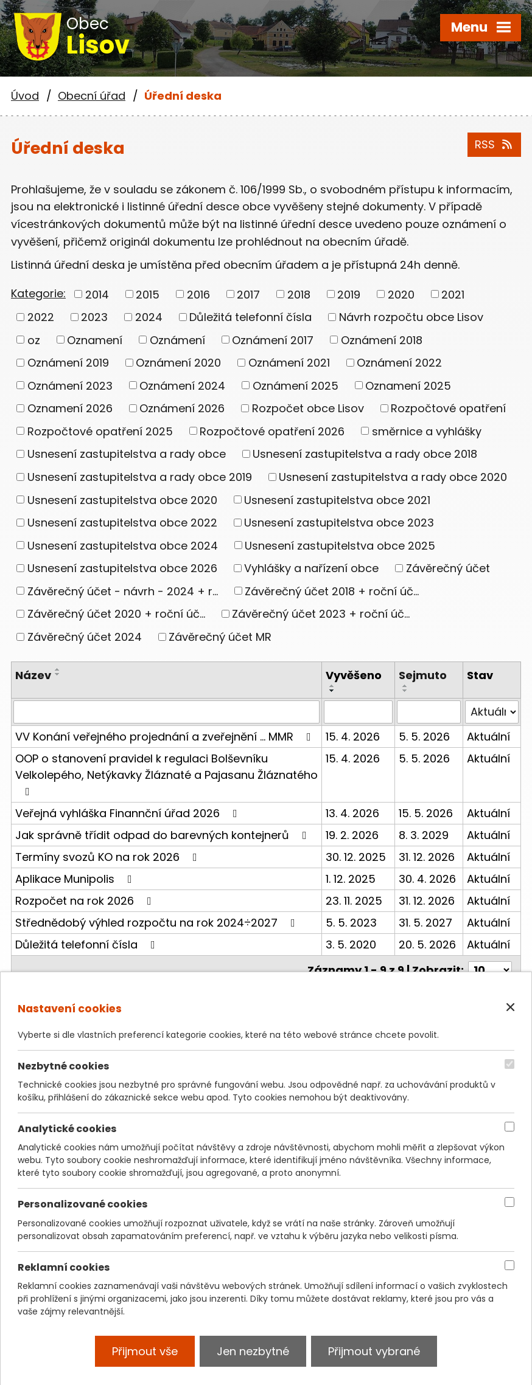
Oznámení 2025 (295, 385)
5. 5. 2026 (424, 736)
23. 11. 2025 (354, 900)
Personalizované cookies (83, 1204)
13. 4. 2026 (352, 813)
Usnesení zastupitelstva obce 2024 (122, 545)
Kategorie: (38, 293)
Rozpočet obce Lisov (308, 408)
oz (33, 339)
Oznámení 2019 (68, 362)
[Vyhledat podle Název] (166, 712)
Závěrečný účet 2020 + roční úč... (116, 613)
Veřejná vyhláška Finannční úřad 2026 (128, 813)
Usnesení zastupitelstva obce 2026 (122, 568)
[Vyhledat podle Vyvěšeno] (358, 712)
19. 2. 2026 (352, 835)
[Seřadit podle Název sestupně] (58, 674)
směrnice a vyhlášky (426, 430)
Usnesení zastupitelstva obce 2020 (122, 499)
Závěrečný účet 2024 (84, 636)
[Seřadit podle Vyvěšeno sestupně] (332, 690)
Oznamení (94, 339)
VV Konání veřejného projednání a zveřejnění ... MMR (165, 736)
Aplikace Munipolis (76, 878)
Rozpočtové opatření (448, 408)
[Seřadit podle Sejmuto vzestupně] (405, 685)
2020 (401, 294)
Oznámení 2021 (289, 362)
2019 (348, 294)
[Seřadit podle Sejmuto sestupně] (405, 690)
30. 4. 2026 (427, 878)
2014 (97, 294)
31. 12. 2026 (427, 857)
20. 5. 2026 (427, 944)
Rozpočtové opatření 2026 (272, 430)
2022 (40, 317)
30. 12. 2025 (356, 857)
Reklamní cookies (64, 1267)
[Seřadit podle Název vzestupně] (58, 669)
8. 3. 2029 (424, 835)
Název (33, 675)
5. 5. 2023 (351, 922)
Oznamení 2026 (70, 408)
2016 (198, 294)
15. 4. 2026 (353, 736)
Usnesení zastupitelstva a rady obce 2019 (139, 477)
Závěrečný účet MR (220, 636)
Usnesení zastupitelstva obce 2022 (122, 522)
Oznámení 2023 (70, 385)
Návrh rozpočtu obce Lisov (411, 317)
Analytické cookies (67, 1129)
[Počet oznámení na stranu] (490, 970)
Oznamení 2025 (408, 385)
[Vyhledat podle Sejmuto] (429, 712)
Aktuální (488, 736)
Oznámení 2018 (381, 339)
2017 (248, 294)
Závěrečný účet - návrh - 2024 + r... (122, 590)
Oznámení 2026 (182, 408)
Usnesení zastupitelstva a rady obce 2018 (365, 453)
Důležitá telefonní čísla (250, 317)
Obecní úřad (91, 95)
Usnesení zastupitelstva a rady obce (126, 453)
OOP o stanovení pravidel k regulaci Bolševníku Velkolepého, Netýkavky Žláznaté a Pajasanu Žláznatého (166, 774)
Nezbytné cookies (64, 1066)
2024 (149, 317)
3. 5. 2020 (351, 944)
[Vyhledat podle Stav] (492, 712)
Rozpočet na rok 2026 (85, 900)
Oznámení (177, 339)
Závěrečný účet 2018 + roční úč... (332, 590)
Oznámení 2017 (272, 339)
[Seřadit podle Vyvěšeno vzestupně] (332, 685)
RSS (494, 144)
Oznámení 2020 (178, 362)
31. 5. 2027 (425, 922)
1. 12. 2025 (351, 878)
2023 (94, 317)
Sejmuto (423, 675)
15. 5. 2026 (426, 813)
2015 (147, 294)
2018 (298, 294)
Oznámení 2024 (182, 385)
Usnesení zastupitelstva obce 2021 (337, 499)
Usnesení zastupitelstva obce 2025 (340, 545)
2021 (452, 294)
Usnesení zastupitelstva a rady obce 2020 (393, 477)
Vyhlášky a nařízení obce (311, 568)
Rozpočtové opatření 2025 (100, 430)
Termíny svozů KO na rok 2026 (108, 857)
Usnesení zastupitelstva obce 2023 (339, 522)
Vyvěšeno (354, 675)
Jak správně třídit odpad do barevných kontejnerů (163, 835)
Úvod (25, 95)
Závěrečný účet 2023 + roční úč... (321, 613)
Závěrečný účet (448, 568)
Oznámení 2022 (399, 362)
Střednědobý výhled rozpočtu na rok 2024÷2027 (157, 922)
